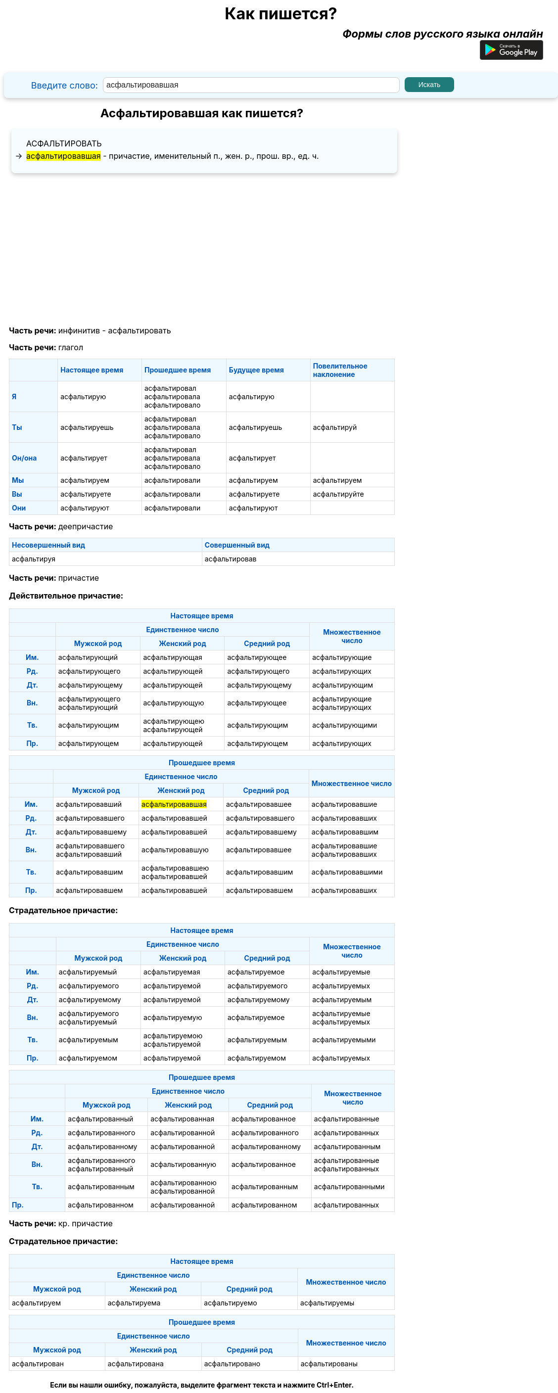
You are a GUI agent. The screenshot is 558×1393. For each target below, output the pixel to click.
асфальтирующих (342, 671)
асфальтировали (172, 480)
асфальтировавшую (175, 849)
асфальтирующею (173, 721)
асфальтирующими (344, 725)
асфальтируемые (341, 972)
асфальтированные (346, 1118)
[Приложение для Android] (511, 55)
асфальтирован (38, 1363)
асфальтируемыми (343, 1039)
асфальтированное (264, 1118)
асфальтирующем (88, 743)
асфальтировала (172, 396)
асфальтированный (100, 1118)
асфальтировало (172, 405)
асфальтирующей (172, 671)
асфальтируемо (230, 1303)
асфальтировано (232, 1363)
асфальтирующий (88, 657)
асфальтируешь (86, 427)
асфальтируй (335, 427)
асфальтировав (231, 559)
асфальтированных (346, 1132)
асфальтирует (83, 458)
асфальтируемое (256, 972)
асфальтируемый (88, 972)
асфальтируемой (172, 985)
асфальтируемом (88, 1058)
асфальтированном (100, 1205)
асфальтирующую (173, 702)
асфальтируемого (89, 985)
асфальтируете (85, 494)
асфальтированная (182, 1118)
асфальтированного (101, 1132)
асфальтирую (83, 396)
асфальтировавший (89, 804)
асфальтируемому (90, 999)
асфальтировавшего (90, 818)
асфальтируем (84, 480)
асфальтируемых (341, 985)
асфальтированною (183, 1182)
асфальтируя (33, 559)
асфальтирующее (256, 657)
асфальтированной (182, 1132)
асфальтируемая (171, 972)
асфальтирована (136, 1363)
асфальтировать (64, 143)
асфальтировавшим (345, 832)
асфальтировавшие (344, 804)
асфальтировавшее (259, 804)
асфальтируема (134, 1303)
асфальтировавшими (347, 872)
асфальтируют (84, 508)
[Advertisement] (202, 250)
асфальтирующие (342, 657)
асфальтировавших (344, 818)
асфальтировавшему (91, 832)
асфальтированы (329, 1363)
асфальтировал (170, 388)
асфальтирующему (90, 685)
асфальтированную (183, 1164)
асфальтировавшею (175, 868)
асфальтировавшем (89, 890)
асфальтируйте (338, 494)
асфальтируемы (327, 1303)
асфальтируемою (172, 1035)
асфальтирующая (172, 657)
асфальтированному (102, 1146)
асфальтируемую (172, 1017)
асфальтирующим (342, 685)
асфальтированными (349, 1186)
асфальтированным (347, 1146)
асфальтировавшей (174, 818)
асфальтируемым (342, 999)
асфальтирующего (89, 671)
